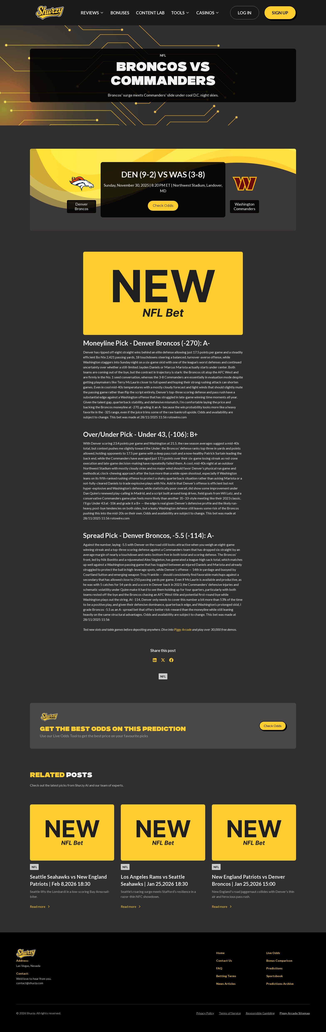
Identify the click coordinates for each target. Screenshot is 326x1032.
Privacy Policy (205, 1013)
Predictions (274, 968)
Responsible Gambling (260, 1013)
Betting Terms (226, 976)
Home (220, 953)
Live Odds (273, 953)
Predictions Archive (280, 983)
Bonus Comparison (279, 960)
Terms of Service (230, 1013)
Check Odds (163, 206)
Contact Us (224, 960)
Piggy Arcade (182, 629)
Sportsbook (274, 976)
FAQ (219, 968)
